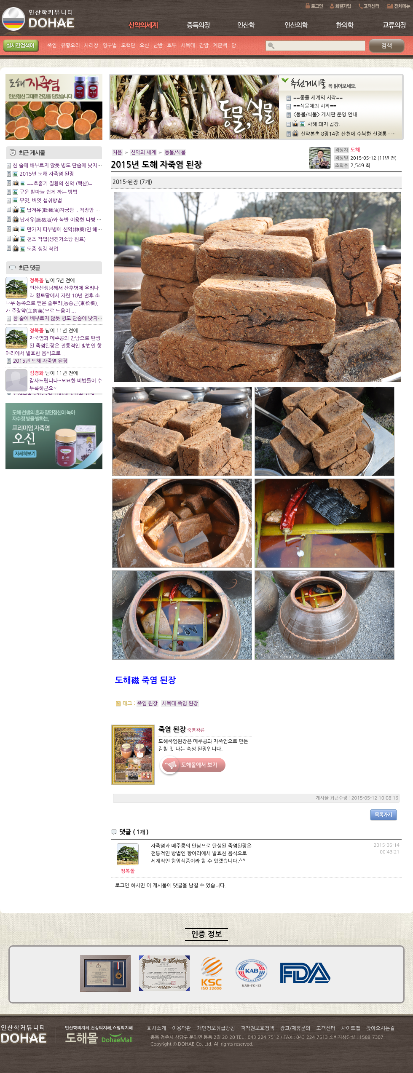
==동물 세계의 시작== (318, 97)
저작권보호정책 (257, 1028)
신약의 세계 (143, 152)
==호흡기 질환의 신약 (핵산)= (59, 183)
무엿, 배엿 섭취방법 (40, 200)
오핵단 (128, 45)
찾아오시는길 (380, 1028)
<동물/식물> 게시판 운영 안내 (325, 114)
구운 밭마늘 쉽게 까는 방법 (48, 192)
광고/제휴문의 (295, 1028)
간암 (204, 45)
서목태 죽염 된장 (180, 703)
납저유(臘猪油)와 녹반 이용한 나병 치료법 (65, 219)
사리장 (91, 45)
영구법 (110, 45)
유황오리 (70, 45)
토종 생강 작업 (42, 249)
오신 (144, 45)
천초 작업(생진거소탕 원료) (56, 239)
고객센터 (325, 1028)
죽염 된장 (147, 703)
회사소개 (156, 1028)
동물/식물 (175, 152)
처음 (117, 152)
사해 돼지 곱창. (324, 124)
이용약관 (181, 1028)
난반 (158, 45)
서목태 (188, 45)
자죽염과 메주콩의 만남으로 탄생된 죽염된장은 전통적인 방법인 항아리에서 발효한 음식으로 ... (53, 346)
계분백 (220, 45)
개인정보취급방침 (216, 1028)
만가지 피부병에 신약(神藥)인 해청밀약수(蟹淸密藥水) (86, 229)
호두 (172, 45)
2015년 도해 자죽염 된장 (46, 174)
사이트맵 (350, 1028)
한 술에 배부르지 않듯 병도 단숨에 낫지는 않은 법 (66, 165)
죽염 (52, 45)
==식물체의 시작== (314, 106)
